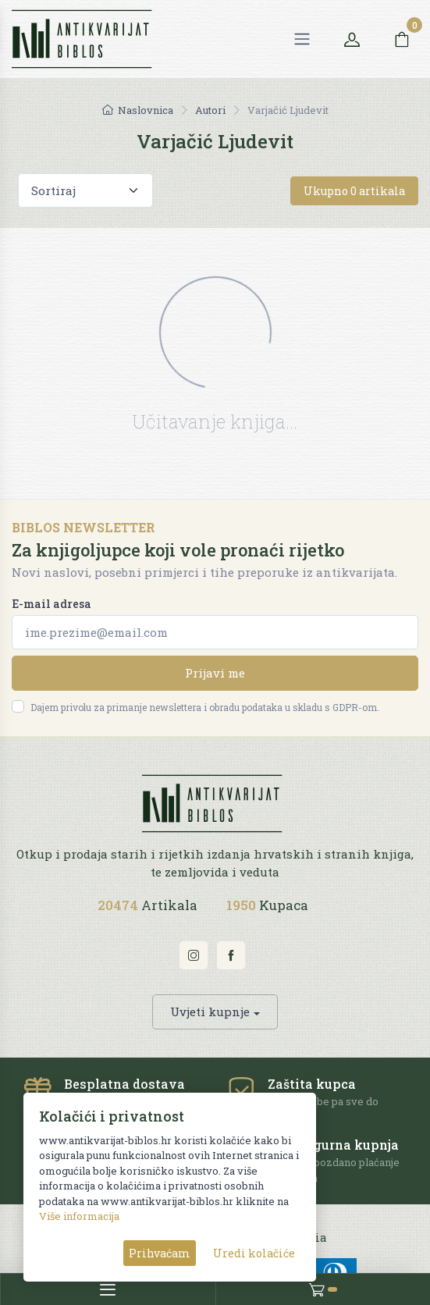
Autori (210, 110)
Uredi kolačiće (254, 1253)
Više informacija (79, 1216)
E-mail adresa (51, 603)
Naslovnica (137, 110)
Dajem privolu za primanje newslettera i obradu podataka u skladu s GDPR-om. (204, 707)
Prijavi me (215, 673)
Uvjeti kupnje (210, 1011)
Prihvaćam (159, 1253)
